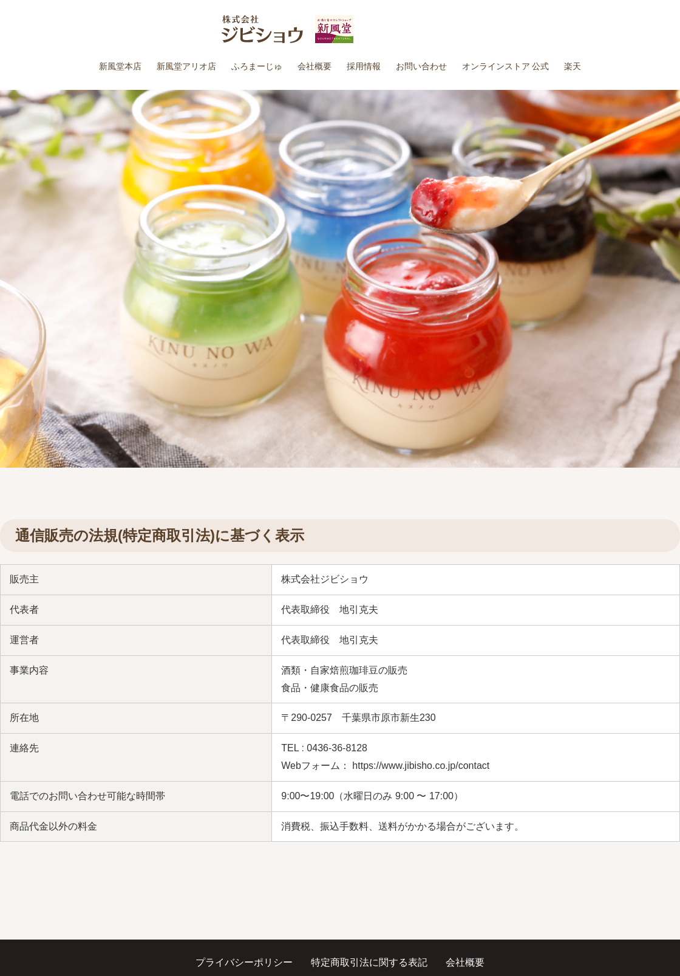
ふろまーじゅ (256, 66)
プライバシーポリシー (244, 962)
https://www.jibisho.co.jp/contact (420, 765)
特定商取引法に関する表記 (369, 962)
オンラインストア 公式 (505, 66)
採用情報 (364, 66)
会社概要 (315, 66)
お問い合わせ (421, 66)
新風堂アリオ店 (186, 66)
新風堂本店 (120, 66)
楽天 (572, 66)
